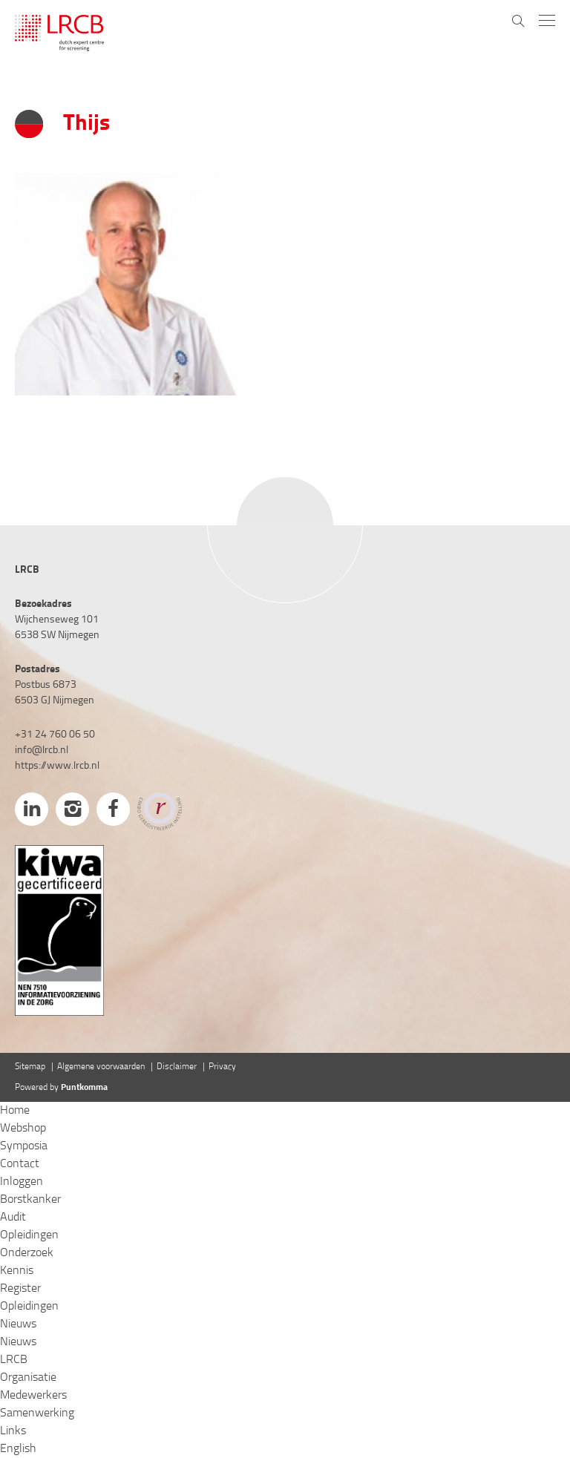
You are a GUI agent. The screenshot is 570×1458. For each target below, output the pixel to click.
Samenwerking (37, 1413)
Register (20, 1289)
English (18, 1449)
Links (13, 1431)
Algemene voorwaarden (101, 1067)
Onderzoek (26, 1253)
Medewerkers (33, 1396)
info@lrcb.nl (41, 750)
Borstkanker (30, 1200)
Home (15, 1111)
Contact (19, 1164)
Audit (13, 1218)
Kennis (16, 1271)
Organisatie (28, 1378)
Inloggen (21, 1182)
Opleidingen (29, 1235)
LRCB (13, 1360)
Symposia (24, 1146)
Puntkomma (84, 1087)
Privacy (222, 1067)
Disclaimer (177, 1067)
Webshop (23, 1128)
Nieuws (18, 1324)
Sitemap (30, 1067)
